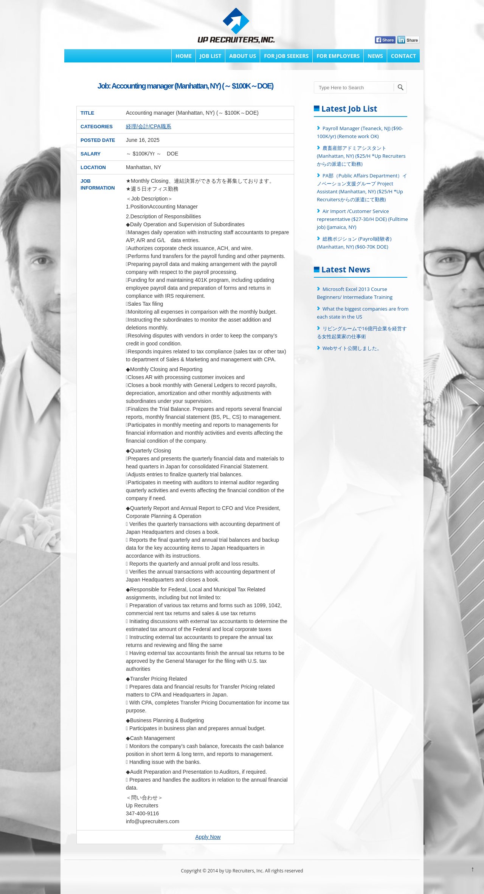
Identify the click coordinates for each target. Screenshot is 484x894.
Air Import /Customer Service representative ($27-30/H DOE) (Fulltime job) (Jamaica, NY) (362, 219)
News (375, 55)
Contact (403, 55)
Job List (210, 55)
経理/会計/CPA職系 (148, 126)
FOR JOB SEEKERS (286, 55)
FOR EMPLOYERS (338, 55)
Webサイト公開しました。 (352, 348)
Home (183, 55)
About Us (242, 55)
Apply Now (208, 837)
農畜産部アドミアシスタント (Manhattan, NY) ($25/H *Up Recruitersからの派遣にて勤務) (361, 156)
